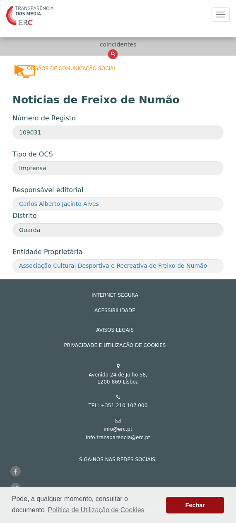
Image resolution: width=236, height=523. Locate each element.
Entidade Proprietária (47, 252)
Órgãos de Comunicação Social (71, 68)
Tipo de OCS (32, 154)
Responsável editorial (47, 190)
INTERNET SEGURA (115, 295)
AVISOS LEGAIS (115, 330)
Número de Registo (44, 118)
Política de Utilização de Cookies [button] (96, 509)
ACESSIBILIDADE (114, 310)
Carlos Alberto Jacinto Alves (59, 203)
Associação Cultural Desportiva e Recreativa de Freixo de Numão (113, 265)
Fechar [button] (195, 505)
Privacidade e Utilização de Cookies (115, 345)
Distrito (24, 216)
